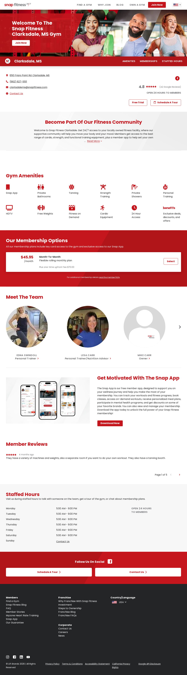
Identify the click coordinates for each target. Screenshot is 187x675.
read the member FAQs (109, 277)
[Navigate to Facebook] (14, 657)
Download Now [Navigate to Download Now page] (110, 423)
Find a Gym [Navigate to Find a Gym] (12, 601)
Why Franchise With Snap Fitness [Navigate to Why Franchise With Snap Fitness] (77, 601)
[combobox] (177, 5)
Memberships (148, 61)
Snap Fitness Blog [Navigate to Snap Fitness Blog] (16, 604)
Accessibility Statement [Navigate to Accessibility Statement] (97, 663)
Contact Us (16, 93)
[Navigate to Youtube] (28, 657)
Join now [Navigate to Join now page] (21, 43)
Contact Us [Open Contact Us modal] (138, 572)
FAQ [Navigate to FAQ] (8, 608)
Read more (94, 141)
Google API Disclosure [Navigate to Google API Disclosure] (149, 663)
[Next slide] (180, 327)
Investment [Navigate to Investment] (65, 604)
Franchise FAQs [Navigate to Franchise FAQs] (67, 615)
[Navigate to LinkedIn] (21, 657)
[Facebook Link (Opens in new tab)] (110, 563)
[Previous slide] (170, 475)
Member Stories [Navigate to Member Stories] (15, 612)
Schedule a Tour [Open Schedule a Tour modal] (49, 572)
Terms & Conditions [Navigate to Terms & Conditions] (72, 663)
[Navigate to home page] (17, 6)
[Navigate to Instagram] (7, 657)
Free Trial (138, 102)
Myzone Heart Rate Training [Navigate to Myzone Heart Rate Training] (22, 615)
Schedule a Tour (166, 102)
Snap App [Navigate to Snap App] (11, 619)
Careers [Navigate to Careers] (63, 632)
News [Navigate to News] (61, 635)
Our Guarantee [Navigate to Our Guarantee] (15, 622)
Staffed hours (172, 61)
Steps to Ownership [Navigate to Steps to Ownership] (69, 608)
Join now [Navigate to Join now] (157, 5)
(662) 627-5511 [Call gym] (18, 81)
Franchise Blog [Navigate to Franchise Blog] (66, 612)
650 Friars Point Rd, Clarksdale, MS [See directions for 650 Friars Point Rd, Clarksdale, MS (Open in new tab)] (30, 75)
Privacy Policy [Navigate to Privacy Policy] (52, 663)
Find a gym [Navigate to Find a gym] (84, 5)
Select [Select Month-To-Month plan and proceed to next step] (171, 261)
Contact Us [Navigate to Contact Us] (65, 628)
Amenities (128, 61)
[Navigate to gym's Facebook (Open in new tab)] (178, 78)
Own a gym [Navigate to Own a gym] (137, 5)
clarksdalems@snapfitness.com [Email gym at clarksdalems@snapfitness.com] (28, 87)
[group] (93, 463)
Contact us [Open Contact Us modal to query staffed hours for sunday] (62, 541)
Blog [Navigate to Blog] (119, 5)
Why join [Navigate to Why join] (104, 5)
